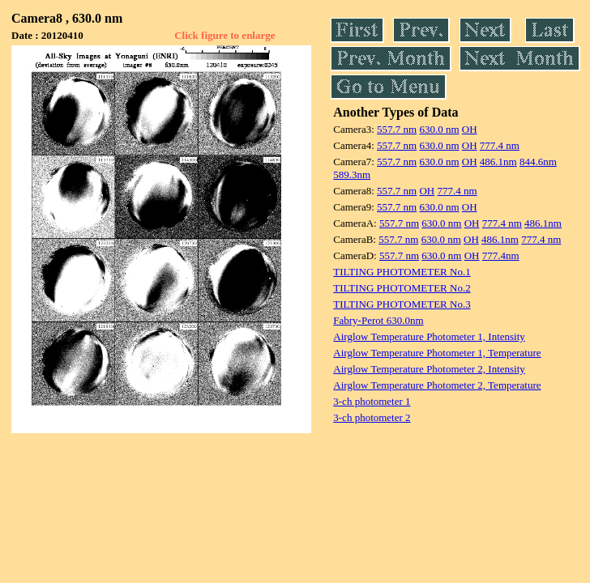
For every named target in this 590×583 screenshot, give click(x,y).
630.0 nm (439, 129)
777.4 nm (499, 145)
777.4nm (500, 255)
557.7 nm (397, 129)
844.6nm (538, 161)
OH (469, 129)
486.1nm (498, 161)
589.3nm (351, 174)
